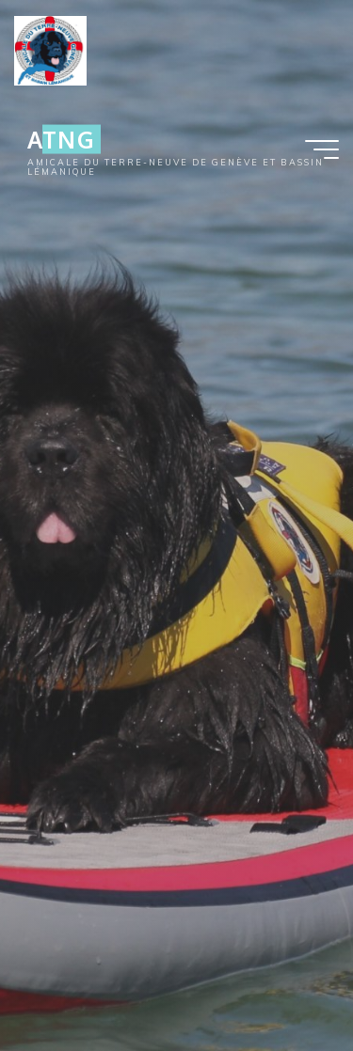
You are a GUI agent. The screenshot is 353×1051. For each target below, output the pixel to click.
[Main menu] (322, 149)
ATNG (61, 139)
